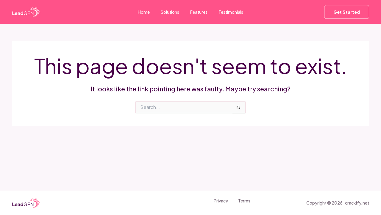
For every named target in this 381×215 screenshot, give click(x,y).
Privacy (220, 201)
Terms (242, 201)
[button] (346, 12)
